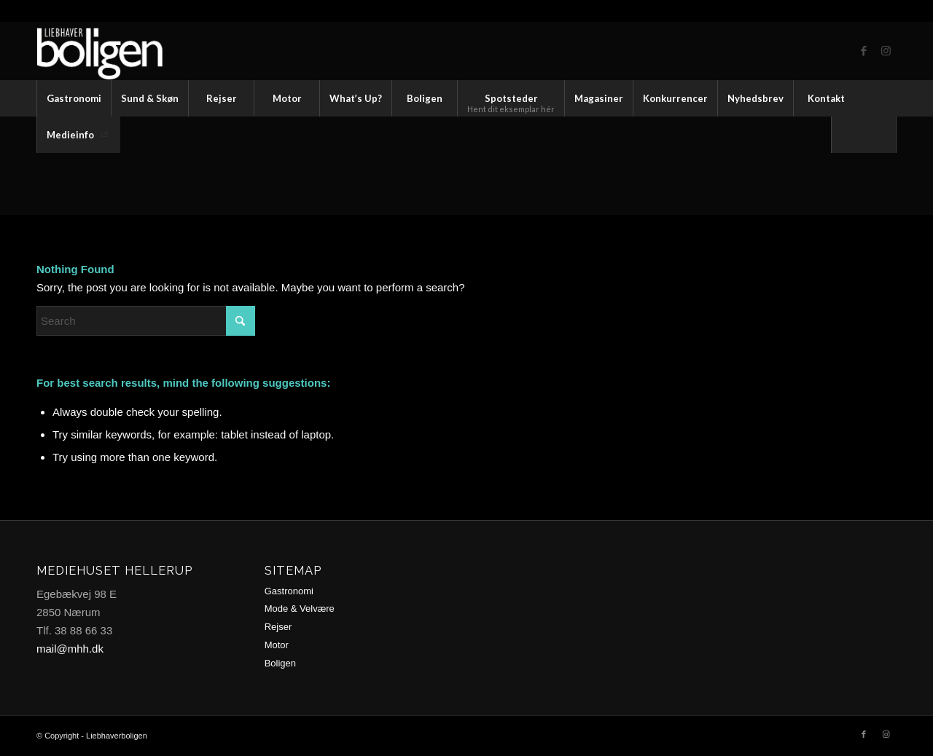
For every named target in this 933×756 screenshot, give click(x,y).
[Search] (864, 135)
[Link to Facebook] (864, 51)
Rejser (278, 626)
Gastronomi (289, 591)
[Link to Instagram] (886, 51)
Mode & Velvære (300, 608)
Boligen (280, 663)
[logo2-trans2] (114, 51)
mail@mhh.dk (70, 648)
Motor (277, 644)
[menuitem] (73, 98)
